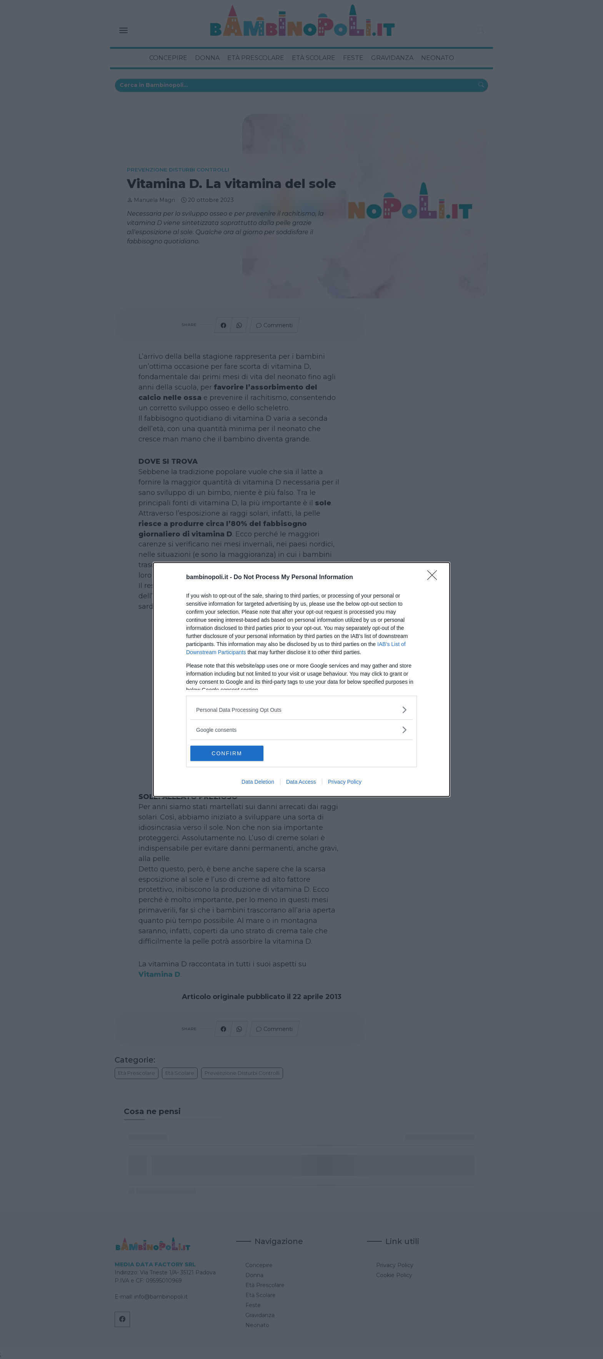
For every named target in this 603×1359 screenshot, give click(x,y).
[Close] (434, 577)
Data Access (301, 782)
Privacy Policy (344, 782)
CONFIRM (227, 753)
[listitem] (301, 710)
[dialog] (301, 679)
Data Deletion (258, 782)
